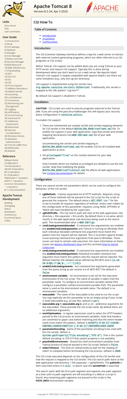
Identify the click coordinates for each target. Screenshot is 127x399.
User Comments (12, 31)
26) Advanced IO (12, 118)
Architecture (10, 214)
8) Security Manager (14, 61)
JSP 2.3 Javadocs (12, 171)
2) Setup (8, 43)
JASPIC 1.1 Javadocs (13, 180)
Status (7, 208)
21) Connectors (11, 100)
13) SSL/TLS (10, 76)
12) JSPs (8, 73)
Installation (48, 38)
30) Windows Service (14, 135)
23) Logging (10, 109)
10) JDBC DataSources (14, 67)
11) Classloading (12, 70)
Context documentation (60, 173)
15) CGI (7, 82)
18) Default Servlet (13, 91)
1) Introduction (11, 40)
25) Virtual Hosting (13, 115)
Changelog (9, 205)
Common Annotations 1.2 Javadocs (15, 185)
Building (8, 202)
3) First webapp (11, 46)
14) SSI (7, 79)
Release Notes (11, 160)
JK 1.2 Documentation (14, 189)
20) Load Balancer (13, 97)
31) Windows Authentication (12, 140)
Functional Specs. (12, 217)
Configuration (11, 163)
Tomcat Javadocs (12, 166)
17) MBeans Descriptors (15, 88)
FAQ (6, 28)
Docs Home (10, 25)
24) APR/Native (11, 112)
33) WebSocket (11, 147)
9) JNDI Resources (13, 64)
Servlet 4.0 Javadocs (14, 168)
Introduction (49, 35)
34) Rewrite (9, 150)
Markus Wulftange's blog (68, 244)
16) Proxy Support (13, 85)
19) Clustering (11, 94)
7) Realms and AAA (13, 58)
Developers (9, 211)
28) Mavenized (11, 127)
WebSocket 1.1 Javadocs (16, 177)
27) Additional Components (11, 123)
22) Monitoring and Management (13, 105)
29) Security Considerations (12, 131)
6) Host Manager (12, 55)
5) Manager (9, 52)
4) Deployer (10, 49)
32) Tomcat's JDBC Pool (15, 144)
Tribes (7, 220)
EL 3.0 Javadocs (11, 174)
